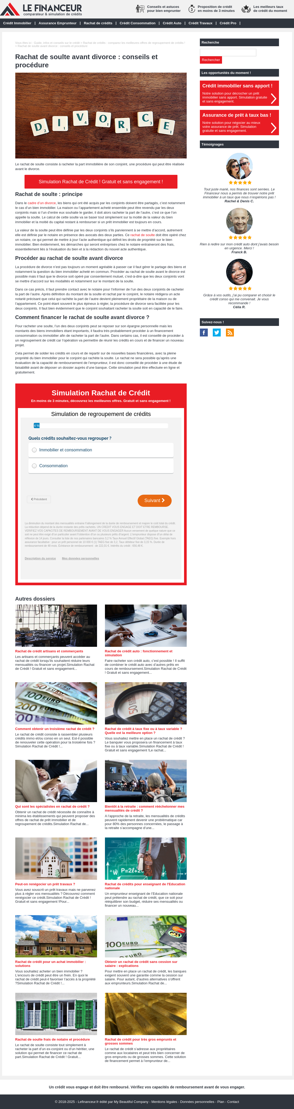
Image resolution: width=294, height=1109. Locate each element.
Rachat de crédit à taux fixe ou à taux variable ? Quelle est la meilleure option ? (143, 731)
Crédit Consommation (138, 23)
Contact (233, 1102)
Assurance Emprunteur (58, 23)
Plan (220, 1102)
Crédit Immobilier (17, 23)
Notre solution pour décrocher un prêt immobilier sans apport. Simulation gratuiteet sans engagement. (235, 97)
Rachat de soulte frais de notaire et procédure (52, 1039)
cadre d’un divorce (42, 203)
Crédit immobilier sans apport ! (238, 85)
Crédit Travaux (200, 23)
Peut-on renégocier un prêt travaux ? (45, 884)
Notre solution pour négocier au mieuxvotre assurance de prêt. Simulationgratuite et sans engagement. (232, 127)
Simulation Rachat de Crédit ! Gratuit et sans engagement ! (101, 181)
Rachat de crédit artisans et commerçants (49, 651)
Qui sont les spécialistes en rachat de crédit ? (52, 806)
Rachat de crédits (98, 23)
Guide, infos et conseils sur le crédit (57, 42)
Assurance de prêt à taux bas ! (237, 115)
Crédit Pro (228, 23)
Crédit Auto (172, 23)
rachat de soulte (143, 235)
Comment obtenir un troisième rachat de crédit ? (55, 729)
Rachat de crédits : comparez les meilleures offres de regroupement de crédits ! (134, 42)
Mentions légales (164, 1102)
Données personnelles (197, 1102)
